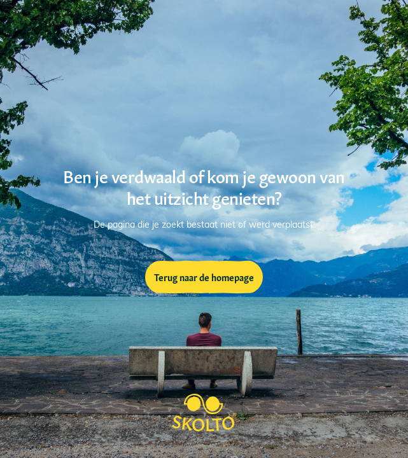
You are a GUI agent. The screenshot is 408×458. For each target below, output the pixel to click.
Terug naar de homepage (204, 276)
